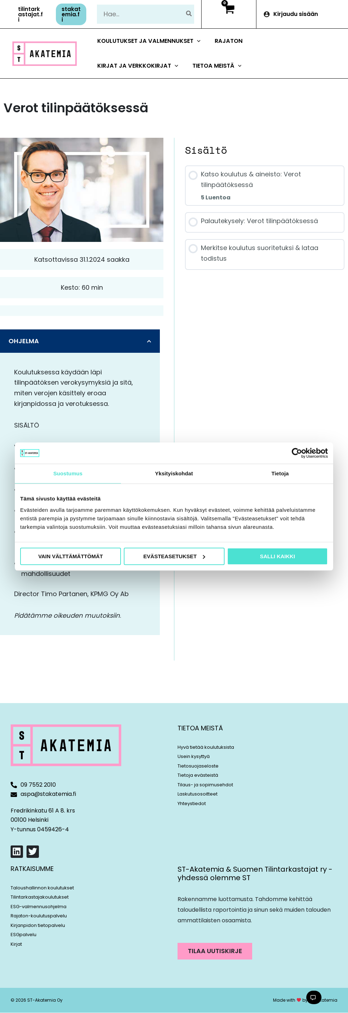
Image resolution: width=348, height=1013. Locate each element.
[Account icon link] (302, 14)
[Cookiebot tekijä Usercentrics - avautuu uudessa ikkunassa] (297, 453)
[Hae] (189, 14)
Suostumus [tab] (68, 473)
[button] (30, 14)
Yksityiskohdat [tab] (174, 473)
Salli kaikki (277, 556)
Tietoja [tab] (280, 473)
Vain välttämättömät (70, 556)
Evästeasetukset (174, 556)
